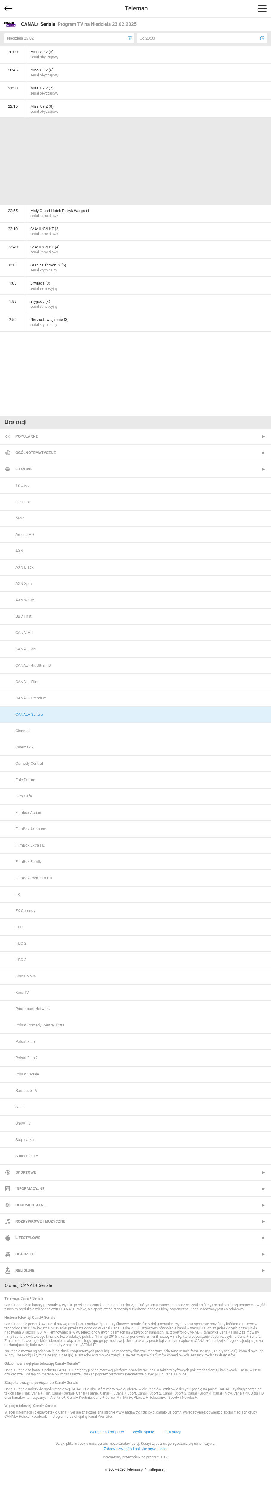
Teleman (136, 8)
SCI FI (20, 1107)
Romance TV (26, 1090)
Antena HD (24, 534)
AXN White (24, 600)
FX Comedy (25, 910)
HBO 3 (20, 959)
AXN (19, 551)
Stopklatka (24, 1139)
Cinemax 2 (24, 747)
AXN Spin (23, 583)
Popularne (26, 436)
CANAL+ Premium (31, 698)
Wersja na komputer (107, 1432)
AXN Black (24, 567)
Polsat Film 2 (26, 1058)
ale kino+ (23, 502)
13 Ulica (22, 485)
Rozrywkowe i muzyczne (40, 1221)
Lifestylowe (27, 1237)
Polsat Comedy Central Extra (40, 1025)
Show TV (23, 1123)
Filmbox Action (28, 812)
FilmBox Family (28, 861)
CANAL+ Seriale (29, 714)
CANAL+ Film (26, 681)
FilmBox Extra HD (30, 845)
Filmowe (23, 469)
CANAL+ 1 (24, 632)
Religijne (24, 1270)
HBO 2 (20, 943)
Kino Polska (25, 976)
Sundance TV (26, 1156)
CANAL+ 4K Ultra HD (33, 665)
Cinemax (23, 730)
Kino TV (22, 992)
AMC (19, 518)
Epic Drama (25, 780)
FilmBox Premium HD (33, 878)
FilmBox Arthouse (30, 829)
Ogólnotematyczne (35, 452)
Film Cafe (23, 796)
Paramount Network (32, 1008)
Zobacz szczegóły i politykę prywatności (135, 1449)
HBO (19, 927)
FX (17, 894)
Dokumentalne (30, 1205)
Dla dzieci (25, 1254)
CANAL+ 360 (26, 649)
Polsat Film (25, 1041)
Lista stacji (171, 1432)
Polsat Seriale (27, 1074)
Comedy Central (29, 763)
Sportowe (25, 1172)
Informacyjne (29, 1188)
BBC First (23, 616)
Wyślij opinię (143, 1432)
